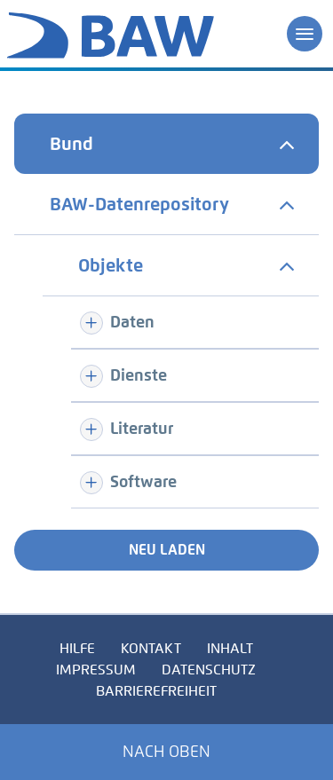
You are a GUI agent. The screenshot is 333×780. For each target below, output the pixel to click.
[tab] (166, 144)
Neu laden (167, 549)
